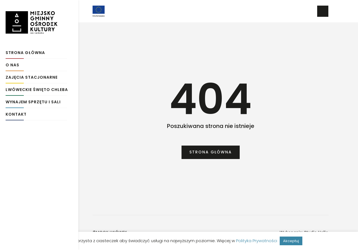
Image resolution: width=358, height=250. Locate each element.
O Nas (12, 63)
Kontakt (16, 112)
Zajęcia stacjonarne (32, 75)
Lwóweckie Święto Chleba (37, 88)
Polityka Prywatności (256, 241)
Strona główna (25, 51)
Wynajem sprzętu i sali (33, 100)
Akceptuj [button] (291, 241)
